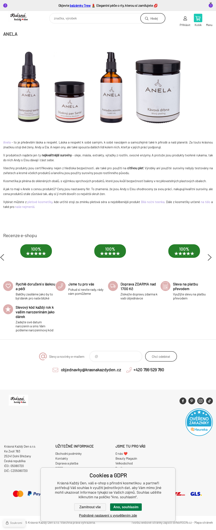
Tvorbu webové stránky (147, 522)
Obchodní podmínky (68, 453)
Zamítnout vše (90, 507)
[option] (36, 255)
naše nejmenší (24, 207)
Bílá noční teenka (153, 202)
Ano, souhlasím (125, 507)
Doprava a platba (66, 463)
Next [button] (209, 257)
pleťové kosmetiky (39, 202)
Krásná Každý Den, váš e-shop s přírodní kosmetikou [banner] (21, 17)
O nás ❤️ (121, 453)
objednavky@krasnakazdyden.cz (91, 369)
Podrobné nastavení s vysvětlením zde (108, 515)
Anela (7, 142)
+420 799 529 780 (148, 369)
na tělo (205, 202)
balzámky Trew (80, 5)
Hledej (154, 18)
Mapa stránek (203, 522)
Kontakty (61, 458)
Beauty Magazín (126, 458)
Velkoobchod (124, 463)
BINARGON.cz (182, 522)
